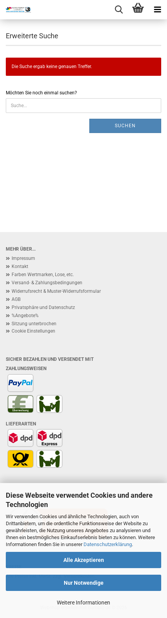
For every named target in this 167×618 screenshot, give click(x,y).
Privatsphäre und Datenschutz (43, 307)
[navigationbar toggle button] (157, 9)
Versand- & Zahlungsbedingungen (47, 282)
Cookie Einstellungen (33, 331)
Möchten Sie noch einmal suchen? (41, 93)
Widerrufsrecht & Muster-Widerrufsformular (56, 291)
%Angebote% (25, 315)
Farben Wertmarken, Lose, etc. (43, 274)
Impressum (23, 258)
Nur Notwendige (84, 583)
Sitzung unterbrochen (34, 323)
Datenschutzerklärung (108, 544)
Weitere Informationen (83, 602)
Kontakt (20, 266)
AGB (16, 299)
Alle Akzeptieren (83, 560)
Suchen (125, 125)
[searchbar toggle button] (118, 9)
